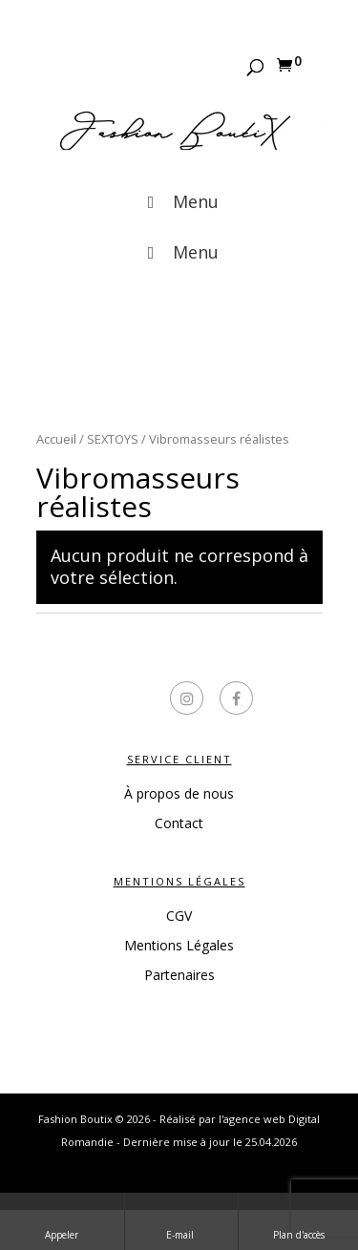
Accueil (56, 439)
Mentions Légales (179, 945)
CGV (179, 915)
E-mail (181, 1220)
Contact (179, 823)
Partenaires (179, 975)
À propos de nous (179, 793)
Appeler (61, 1220)
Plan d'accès (299, 1220)
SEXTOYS (112, 439)
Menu (178, 201)
